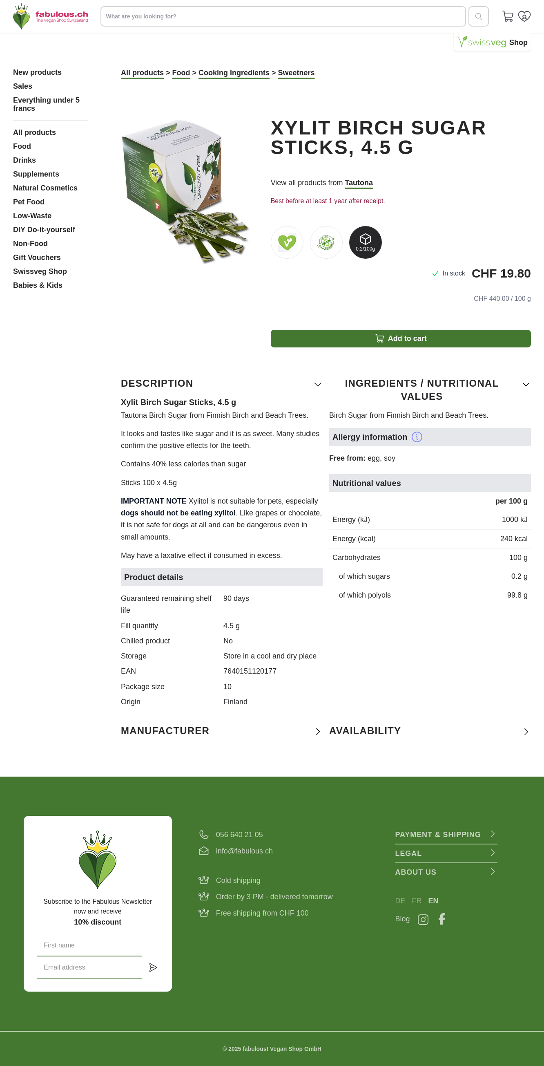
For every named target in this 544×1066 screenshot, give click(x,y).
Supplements (36, 174)
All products (34, 132)
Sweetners (296, 73)
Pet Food (29, 202)
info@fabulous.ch (244, 851)
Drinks (24, 160)
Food (22, 146)
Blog (402, 919)
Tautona (359, 183)
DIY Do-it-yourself (44, 230)
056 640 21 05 (239, 835)
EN (433, 901)
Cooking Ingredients (234, 73)
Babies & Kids (37, 285)
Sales (22, 86)
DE (400, 901)
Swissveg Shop (40, 271)
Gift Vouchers (37, 257)
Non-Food (30, 244)
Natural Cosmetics (45, 188)
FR (417, 901)
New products (37, 72)
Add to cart (401, 338)
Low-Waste (32, 216)
